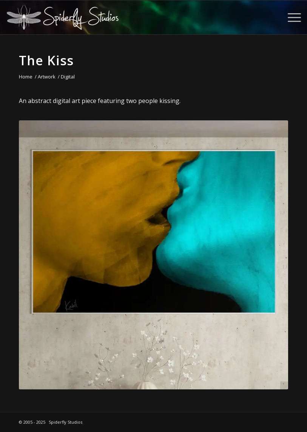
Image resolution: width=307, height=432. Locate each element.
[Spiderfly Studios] (62, 17)
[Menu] (290, 17)
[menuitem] (290, 17)
